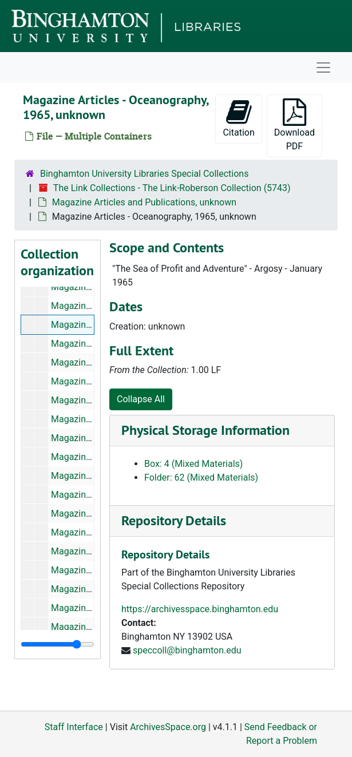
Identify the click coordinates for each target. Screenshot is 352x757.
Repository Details (173, 520)
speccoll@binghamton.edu (187, 650)
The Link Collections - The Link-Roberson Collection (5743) (172, 188)
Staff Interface (74, 727)
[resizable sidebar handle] (57, 644)
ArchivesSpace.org (168, 727)
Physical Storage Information (205, 430)
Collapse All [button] (141, 399)
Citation (238, 118)
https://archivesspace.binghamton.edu (199, 609)
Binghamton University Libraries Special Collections (144, 173)
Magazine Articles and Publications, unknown (144, 202)
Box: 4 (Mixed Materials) (193, 463)
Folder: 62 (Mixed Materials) (201, 477)
